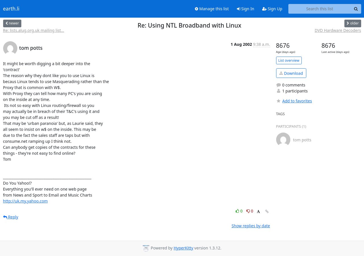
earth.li (11, 8)
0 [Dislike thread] (250, 211)
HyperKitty (183, 248)
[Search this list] (319, 9)
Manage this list (212, 8)
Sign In (245, 8)
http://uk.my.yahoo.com (25, 201)
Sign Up (272, 8)
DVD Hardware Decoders (338, 30)
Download (291, 73)
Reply (10, 217)
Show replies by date (250, 225)
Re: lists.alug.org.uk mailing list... (33, 30)
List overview (288, 60)
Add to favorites (294, 101)
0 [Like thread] (239, 211)
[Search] (356, 9)
